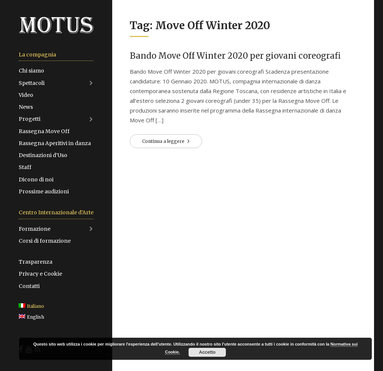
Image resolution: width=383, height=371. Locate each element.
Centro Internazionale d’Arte (56, 212)
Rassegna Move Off (44, 131)
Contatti (29, 286)
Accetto (207, 352)
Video (26, 95)
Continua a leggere (164, 141)
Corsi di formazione (45, 240)
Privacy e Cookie (40, 273)
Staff (25, 167)
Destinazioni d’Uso (43, 155)
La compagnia (37, 54)
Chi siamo (31, 70)
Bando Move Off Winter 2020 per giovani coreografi (235, 55)
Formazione (34, 229)
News (26, 107)
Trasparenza (35, 261)
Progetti (29, 119)
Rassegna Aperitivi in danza (55, 143)
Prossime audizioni (44, 191)
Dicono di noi (36, 179)
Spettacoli (32, 83)
